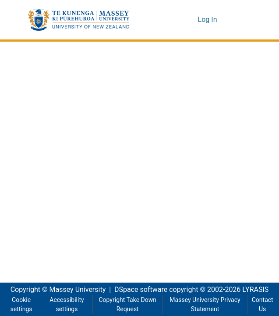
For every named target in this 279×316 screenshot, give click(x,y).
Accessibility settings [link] (66, 304)
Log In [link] (208, 20)
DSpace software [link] (138, 290)
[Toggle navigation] (239, 19)
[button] (78, 20)
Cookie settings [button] (21, 304)
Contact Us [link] (262, 304)
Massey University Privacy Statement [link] (205, 304)
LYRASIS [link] (258, 290)
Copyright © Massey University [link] (54, 290)
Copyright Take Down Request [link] (127, 304)
